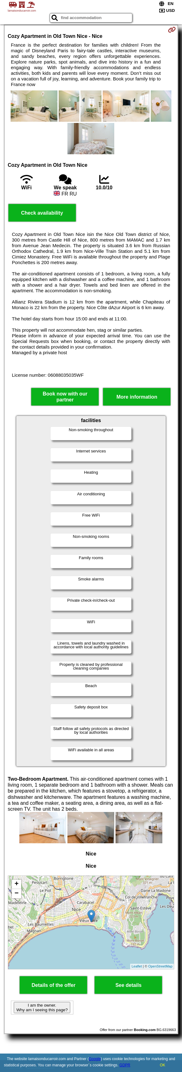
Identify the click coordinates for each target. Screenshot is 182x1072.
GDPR (125, 1065)
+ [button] (17, 884)
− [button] (17, 893)
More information (136, 397)
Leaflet (137, 966)
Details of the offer (53, 985)
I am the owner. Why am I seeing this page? (41, 1007)
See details (129, 985)
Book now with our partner (65, 396)
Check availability (42, 213)
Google (95, 1059)
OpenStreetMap (160, 966)
